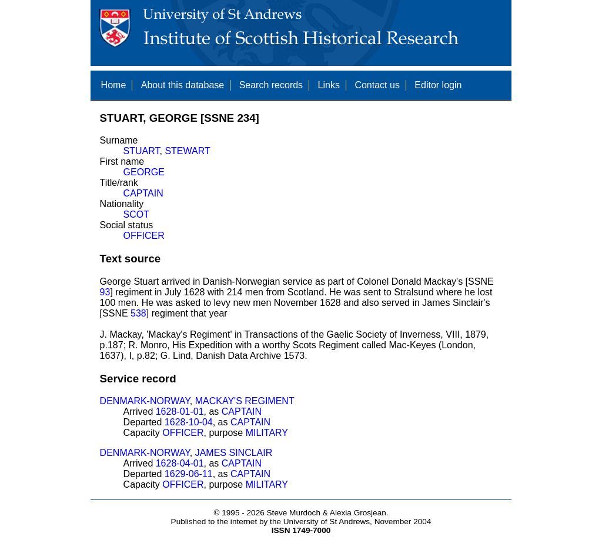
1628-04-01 (180, 463)
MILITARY (267, 433)
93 (105, 292)
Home (113, 85)
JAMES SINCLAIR (234, 453)
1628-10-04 (189, 422)
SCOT (136, 214)
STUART (141, 151)
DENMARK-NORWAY (145, 401)
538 (138, 313)
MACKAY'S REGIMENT (245, 401)
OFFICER (144, 236)
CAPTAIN (143, 193)
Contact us (376, 85)
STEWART (187, 151)
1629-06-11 (189, 474)
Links (329, 85)
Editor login (437, 85)
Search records (271, 85)
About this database (182, 85)
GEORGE (144, 172)
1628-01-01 (180, 412)
